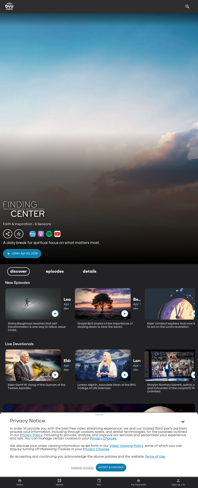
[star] (18, 233)
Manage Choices (82, 473)
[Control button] (183, 463)
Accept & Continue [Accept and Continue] (111, 473)
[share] (7, 233)
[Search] (187, 7)
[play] (22, 253)
